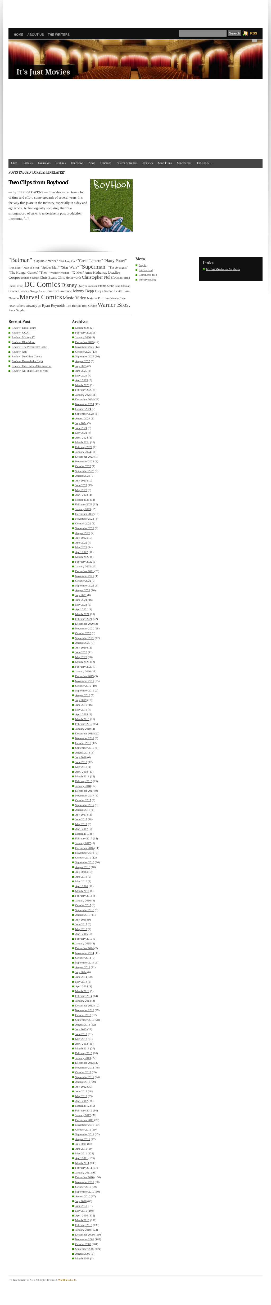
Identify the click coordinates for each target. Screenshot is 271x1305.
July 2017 (81, 814)
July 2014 (81, 972)
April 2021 (81, 609)
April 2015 (81, 933)
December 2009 (84, 1234)
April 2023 (81, 494)
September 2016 (84, 862)
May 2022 (81, 547)
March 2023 (82, 499)
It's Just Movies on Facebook (223, 269)
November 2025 (84, 346)
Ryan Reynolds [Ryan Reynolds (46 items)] (53, 305)
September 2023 (84, 470)
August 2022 (82, 533)
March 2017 (82, 833)
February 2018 (83, 781)
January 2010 (83, 1229)
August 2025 (82, 361)
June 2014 (81, 976)
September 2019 (84, 690)
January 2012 (83, 1115)
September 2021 (84, 585)
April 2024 (81, 437)
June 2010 (81, 1205)
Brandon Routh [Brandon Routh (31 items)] (30, 277)
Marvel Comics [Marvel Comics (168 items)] (41, 297)
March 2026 (82, 327)
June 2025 (81, 370)
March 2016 (82, 890)
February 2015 (83, 938)
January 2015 (83, 943)
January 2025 (83, 394)
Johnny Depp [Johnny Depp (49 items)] (83, 291)
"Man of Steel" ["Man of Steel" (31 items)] (31, 267)
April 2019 (81, 714)
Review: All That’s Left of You (30, 370)
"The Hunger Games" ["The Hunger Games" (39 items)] (23, 272)
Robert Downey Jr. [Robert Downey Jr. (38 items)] (28, 306)
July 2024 (81, 423)
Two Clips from (38, 182)
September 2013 (84, 1019)
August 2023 (82, 475)
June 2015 (81, 924)
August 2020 (82, 642)
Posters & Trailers (126, 162)
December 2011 (84, 1120)
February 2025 (83, 389)
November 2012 (84, 1067)
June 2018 (81, 762)
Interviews (77, 162)
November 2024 (84, 404)
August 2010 (82, 1196)
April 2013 (81, 1043)
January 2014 (83, 1000)
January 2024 (83, 451)
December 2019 (84, 676)
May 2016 (81, 881)
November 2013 (84, 1010)
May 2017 (81, 824)
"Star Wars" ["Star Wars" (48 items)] (69, 267)
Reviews (148, 162)
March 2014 (82, 991)
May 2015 (81, 929)
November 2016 (84, 852)
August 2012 (82, 1081)
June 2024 (81, 428)
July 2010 (81, 1201)
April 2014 (81, 986)
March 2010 (82, 1220)
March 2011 (82, 1162)
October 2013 (83, 1015)
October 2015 (83, 905)
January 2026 (83, 337)
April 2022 (81, 552)
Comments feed (148, 274)
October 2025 (83, 351)
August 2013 (82, 1024)
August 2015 (82, 914)
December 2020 (84, 623)
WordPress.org (147, 279)
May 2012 (81, 1096)
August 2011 (82, 1139)
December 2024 (84, 399)
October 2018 (83, 743)
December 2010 (84, 1177)
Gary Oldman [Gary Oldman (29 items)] (122, 285)
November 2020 (84, 628)
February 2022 (83, 561)
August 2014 (82, 967)
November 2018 (84, 738)
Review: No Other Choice (27, 356)
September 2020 (84, 638)
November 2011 (84, 1124)
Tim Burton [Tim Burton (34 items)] (73, 306)
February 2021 (83, 618)
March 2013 (82, 1048)
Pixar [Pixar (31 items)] (11, 305)
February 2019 (83, 723)
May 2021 (81, 604)
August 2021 (82, 590)
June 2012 (81, 1091)
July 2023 (81, 480)
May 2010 (81, 1210)
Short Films (165, 162)
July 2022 (81, 537)
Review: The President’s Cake (29, 346)
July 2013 (81, 1029)
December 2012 (84, 1062)
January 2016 (83, 900)
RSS (253, 33)
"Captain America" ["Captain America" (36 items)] (45, 261)
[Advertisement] (135, 12)
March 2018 (82, 776)
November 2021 (84, 575)
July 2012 (81, 1086)
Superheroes (184, 162)
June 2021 (81, 599)
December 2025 (84, 342)
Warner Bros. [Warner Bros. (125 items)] (114, 304)
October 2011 (83, 1129)
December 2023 (84, 456)
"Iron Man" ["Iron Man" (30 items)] (15, 267)
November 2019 (84, 680)
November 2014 (84, 952)
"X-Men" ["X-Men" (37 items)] (77, 272)
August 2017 (82, 809)
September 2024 (84, 413)
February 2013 (83, 1053)
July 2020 (81, 647)
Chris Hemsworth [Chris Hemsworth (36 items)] (69, 277)
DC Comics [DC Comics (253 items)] (42, 284)
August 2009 (82, 1253)
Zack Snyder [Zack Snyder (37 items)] (16, 310)
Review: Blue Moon (23, 342)
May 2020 (81, 657)
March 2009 (82, 1258)
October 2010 (83, 1186)
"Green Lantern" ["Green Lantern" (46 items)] (90, 261)
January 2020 (83, 671)
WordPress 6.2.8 (67, 1279)
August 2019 (82, 695)
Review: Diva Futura (24, 327)
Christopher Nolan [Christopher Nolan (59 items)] (98, 277)
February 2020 (83, 666)
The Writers (59, 35)
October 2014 (83, 957)
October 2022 (83, 523)
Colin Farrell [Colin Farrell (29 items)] (122, 277)
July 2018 (81, 757)
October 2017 (83, 800)
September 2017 (84, 805)
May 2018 (81, 766)
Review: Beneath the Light (27, 361)
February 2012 (83, 1110)
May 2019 (81, 709)
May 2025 (81, 375)
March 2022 (82, 556)
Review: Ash (19, 351)
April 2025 (81, 380)
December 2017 (84, 790)
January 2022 (83, 566)
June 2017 (81, 819)
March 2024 (82, 442)
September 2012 (84, 1077)
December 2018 (84, 733)
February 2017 (83, 838)
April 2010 (81, 1215)
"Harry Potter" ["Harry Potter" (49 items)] (115, 261)
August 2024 (82, 418)
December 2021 (84, 571)
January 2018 (83, 785)
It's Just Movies (43, 72)
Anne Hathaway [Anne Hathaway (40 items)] (96, 272)
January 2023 (83, 509)
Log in (142, 265)
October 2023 (83, 466)
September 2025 (84, 356)
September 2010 (84, 1191)
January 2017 (83, 843)
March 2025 (82, 385)
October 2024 (83, 408)
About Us (35, 35)
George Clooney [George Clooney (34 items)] (18, 291)
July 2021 (81, 595)
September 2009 (84, 1248)
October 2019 (83, 685)
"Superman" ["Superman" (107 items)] (94, 267)
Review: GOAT (21, 332)
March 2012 (82, 1105)
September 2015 (84, 910)
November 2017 (84, 795)
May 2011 (81, 1153)
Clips (14, 162)
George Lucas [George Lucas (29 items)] (38, 291)
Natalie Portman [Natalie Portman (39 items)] (98, 298)
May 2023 (81, 490)
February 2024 (83, 447)
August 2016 (82, 867)
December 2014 (84, 948)
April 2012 (81, 1100)
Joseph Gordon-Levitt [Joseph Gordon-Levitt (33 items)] (108, 291)
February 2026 (83, 332)
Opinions (106, 162)
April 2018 (81, 771)
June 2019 (81, 704)
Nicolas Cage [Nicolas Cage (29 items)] (117, 298)
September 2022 (84, 528)
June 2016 (81, 876)
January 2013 (83, 1057)
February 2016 (83, 895)
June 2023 (81, 485)
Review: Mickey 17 (23, 337)
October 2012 (83, 1072)
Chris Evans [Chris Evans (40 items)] (48, 277)
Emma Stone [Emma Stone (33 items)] (106, 286)
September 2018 (84, 747)
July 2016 (81, 871)
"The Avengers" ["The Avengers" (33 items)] (118, 267)
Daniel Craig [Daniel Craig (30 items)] (15, 285)
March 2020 (82, 661)
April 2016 (81, 886)
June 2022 (81, 542)
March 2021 (82, 614)
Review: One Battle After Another (31, 365)
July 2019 (81, 700)
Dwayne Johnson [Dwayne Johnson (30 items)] (88, 285)
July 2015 (81, 919)
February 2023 (83, 504)
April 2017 (81, 828)
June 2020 (81, 652)
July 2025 (81, 365)
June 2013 (81, 1034)
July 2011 (81, 1143)
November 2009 (84, 1239)
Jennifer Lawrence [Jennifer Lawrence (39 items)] (59, 291)
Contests (27, 162)
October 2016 (83, 857)
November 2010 (84, 1182)
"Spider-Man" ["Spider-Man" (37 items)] (50, 267)
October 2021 (83, 580)
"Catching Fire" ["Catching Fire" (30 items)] (68, 260)
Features (61, 162)
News (92, 162)
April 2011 (81, 1158)
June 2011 (81, 1148)
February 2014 (83, 995)
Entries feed (146, 269)
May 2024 (81, 432)
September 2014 (84, 962)
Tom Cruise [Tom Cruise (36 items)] (89, 306)
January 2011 (83, 1172)
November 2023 (84, 461)
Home (18, 35)
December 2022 (84, 513)
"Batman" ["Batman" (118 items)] (20, 260)
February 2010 (83, 1225)
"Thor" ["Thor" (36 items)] (43, 272)
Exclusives (44, 162)
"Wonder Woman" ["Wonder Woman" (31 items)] (60, 272)
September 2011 (84, 1134)
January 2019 (83, 728)
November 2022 (84, 518)
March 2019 (82, 719)
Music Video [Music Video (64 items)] (74, 297)
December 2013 (84, 1005)
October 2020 (83, 633)
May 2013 (81, 1038)
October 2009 (83, 1244)
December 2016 (84, 847)
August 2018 (82, 752)
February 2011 (83, 1167)
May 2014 (81, 981)
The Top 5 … (204, 162)
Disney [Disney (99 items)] (69, 285)
